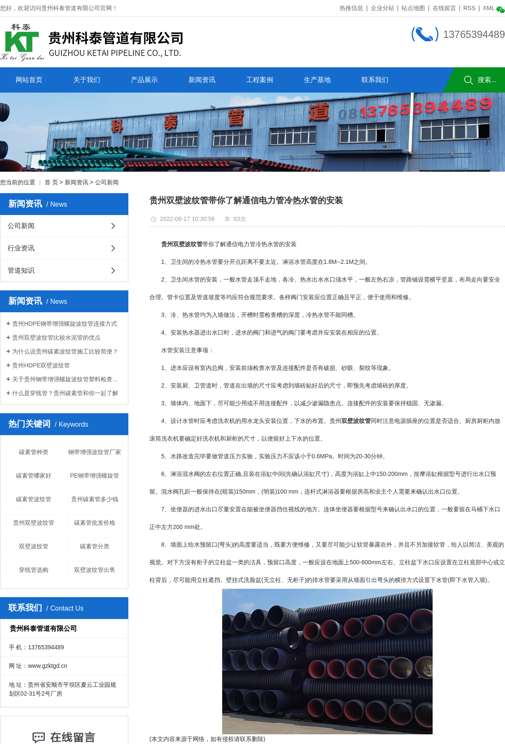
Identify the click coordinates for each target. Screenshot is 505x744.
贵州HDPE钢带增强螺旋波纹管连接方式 (64, 323)
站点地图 (413, 8)
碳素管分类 (94, 546)
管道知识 (21, 270)
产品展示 (144, 79)
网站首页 (29, 79)
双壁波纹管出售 (94, 569)
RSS (469, 8)
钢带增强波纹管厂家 (94, 452)
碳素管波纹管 (33, 499)
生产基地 (317, 79)
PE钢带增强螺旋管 (94, 475)
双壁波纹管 (33, 546)
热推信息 (351, 8)
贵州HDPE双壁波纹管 (41, 365)
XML (489, 8)
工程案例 (259, 79)
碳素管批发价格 (94, 522)
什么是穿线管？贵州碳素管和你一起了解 (65, 393)
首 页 (51, 182)
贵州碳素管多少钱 (94, 499)
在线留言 (444, 8)
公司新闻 (107, 182)
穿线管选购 (33, 569)
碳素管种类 (33, 452)
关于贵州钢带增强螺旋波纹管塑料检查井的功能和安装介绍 (67, 379)
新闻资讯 (202, 79)
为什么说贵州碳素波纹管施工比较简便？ (65, 351)
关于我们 (86, 79)
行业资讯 (21, 248)
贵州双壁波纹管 (33, 522)
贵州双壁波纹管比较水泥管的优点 (56, 337)
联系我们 (374, 79)
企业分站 (382, 8)
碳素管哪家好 (33, 475)
